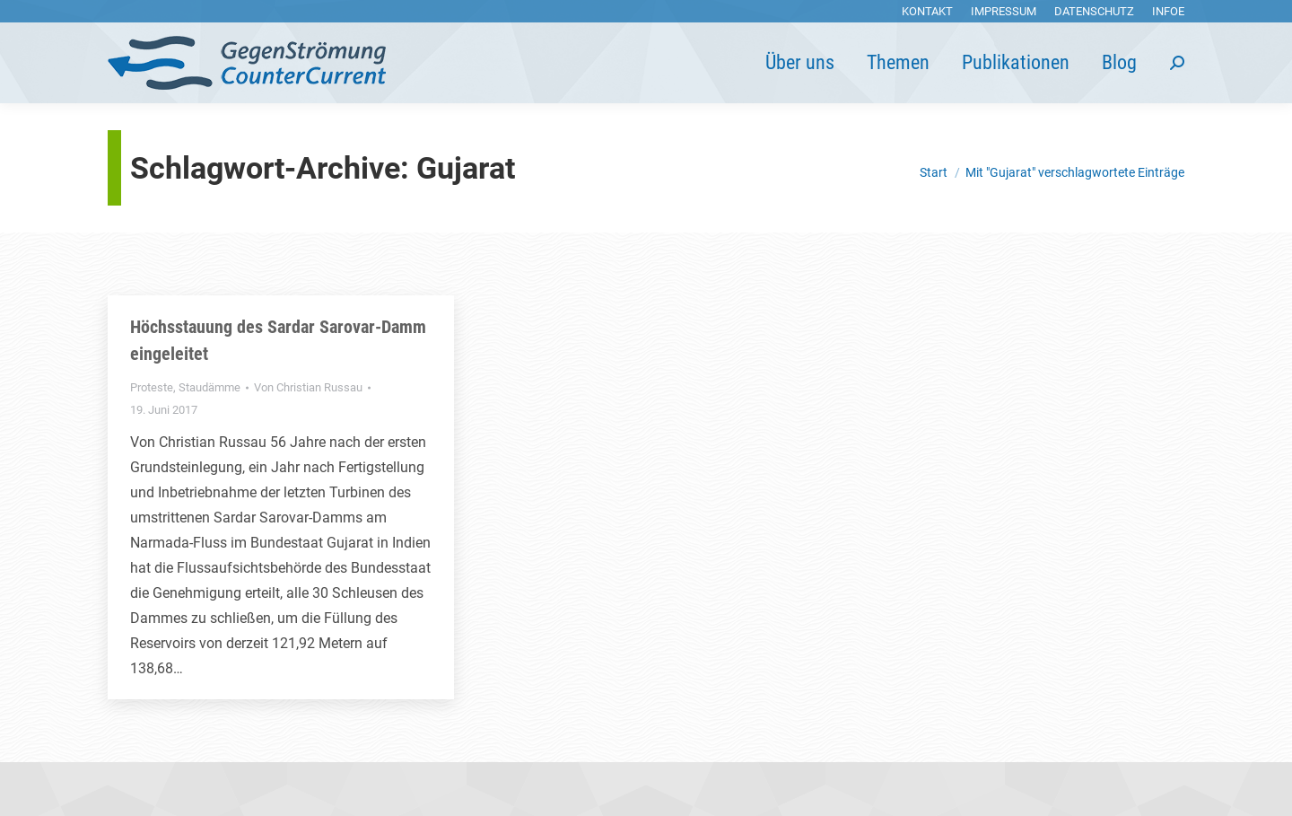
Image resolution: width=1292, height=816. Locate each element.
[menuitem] (927, 11)
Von (308, 387)
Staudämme (209, 387)
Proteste (151, 387)
